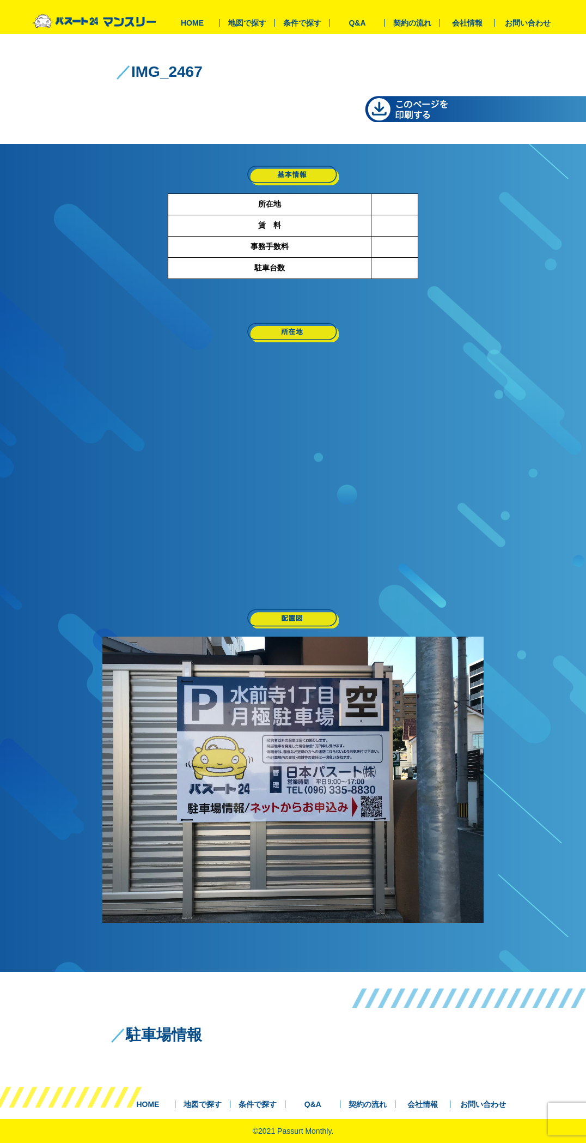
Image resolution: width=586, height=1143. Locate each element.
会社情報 (467, 23)
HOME (192, 23)
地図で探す (247, 23)
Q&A (357, 23)
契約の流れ (412, 23)
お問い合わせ (528, 23)
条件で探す (302, 23)
